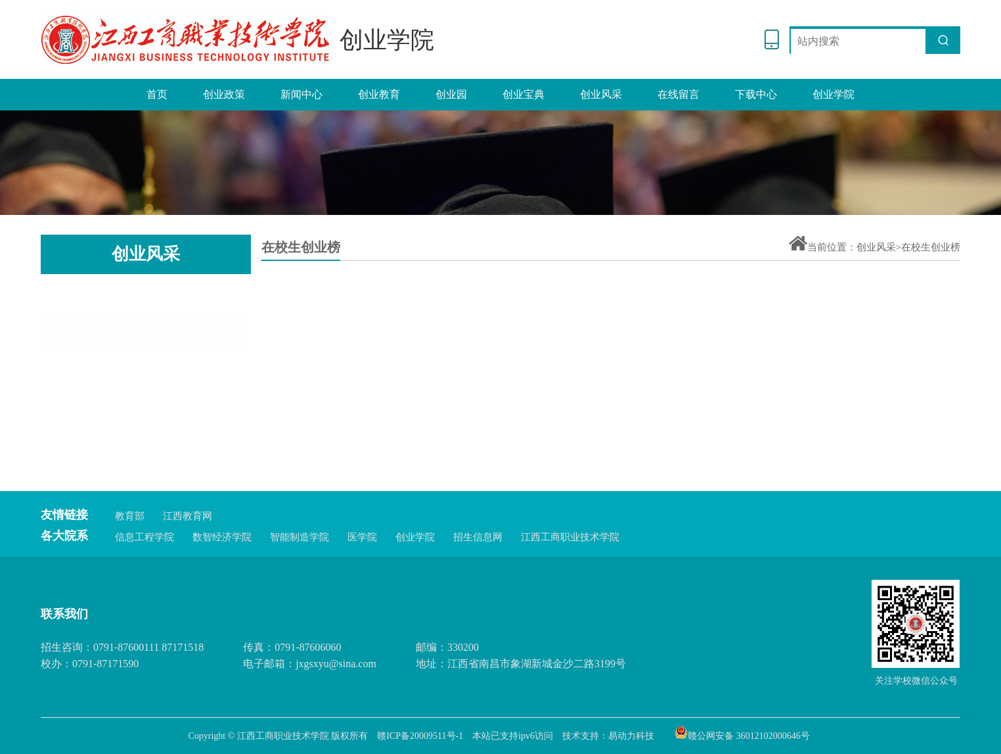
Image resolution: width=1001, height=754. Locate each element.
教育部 (130, 516)
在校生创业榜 (146, 296)
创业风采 (601, 94)
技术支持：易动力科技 (608, 736)
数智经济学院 (222, 537)
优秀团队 (146, 381)
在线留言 (678, 94)
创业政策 (224, 94)
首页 (156, 94)
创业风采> (878, 247)
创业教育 (379, 94)
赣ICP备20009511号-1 (420, 736)
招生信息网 (477, 537)
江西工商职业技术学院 (570, 537)
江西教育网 (187, 516)
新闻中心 (301, 94)
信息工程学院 (144, 537)
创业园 (451, 94)
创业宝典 (523, 94)
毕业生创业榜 (146, 338)
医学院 (362, 537)
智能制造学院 (299, 537)
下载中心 (756, 94)
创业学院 (833, 94)
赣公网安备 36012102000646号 (742, 732)
